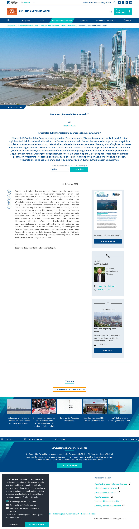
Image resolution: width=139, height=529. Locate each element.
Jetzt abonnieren (69, 465)
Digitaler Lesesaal (103, 497)
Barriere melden (88, 514)
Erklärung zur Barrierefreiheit (66, 514)
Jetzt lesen (108, 350)
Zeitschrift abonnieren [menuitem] (106, 20)
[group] (19, 413)
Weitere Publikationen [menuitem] (62, 20)
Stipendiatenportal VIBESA (107, 488)
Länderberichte (68, 25)
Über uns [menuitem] (128, 20)
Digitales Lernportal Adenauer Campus (112, 484)
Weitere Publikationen (50, 25)
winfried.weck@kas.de (105, 286)
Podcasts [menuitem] (84, 20)
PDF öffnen (79, 169)
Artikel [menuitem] (41, 20)
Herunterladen (108, 241)
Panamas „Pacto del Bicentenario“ (92, 25)
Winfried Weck (69, 125)
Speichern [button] (13, 524)
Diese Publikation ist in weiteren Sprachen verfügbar (69, 166)
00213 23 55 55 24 (103, 289)
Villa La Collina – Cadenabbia (108, 501)
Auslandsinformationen (28, 25)
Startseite (11, 25)
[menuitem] (10, 20)
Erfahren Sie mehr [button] (30, 497)
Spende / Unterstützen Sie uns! (109, 505)
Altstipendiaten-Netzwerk (107, 492)
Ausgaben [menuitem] (26, 20)
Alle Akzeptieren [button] (36, 524)
